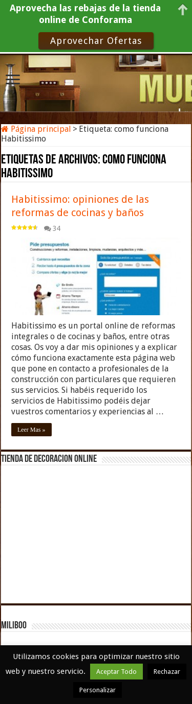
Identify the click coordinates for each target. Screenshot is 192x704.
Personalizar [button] (97, 690)
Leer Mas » (31, 429)
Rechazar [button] (167, 671)
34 (56, 228)
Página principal (36, 129)
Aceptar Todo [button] (116, 671)
